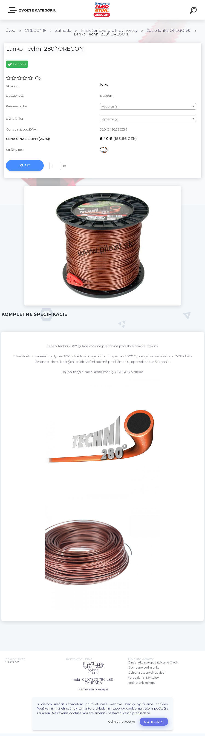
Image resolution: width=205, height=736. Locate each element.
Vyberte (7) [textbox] (110, 119)
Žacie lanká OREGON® (169, 30)
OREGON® (35, 30)
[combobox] (148, 106)
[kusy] (55, 166)
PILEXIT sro (11, 662)
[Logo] (102, 10)
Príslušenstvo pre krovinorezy (109, 30)
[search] (194, 11)
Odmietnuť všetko (121, 721)
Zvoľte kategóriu (33, 10)
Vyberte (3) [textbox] (110, 106)
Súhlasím (154, 722)
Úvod (10, 30)
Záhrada (63, 30)
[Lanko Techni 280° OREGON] (102, 187)
